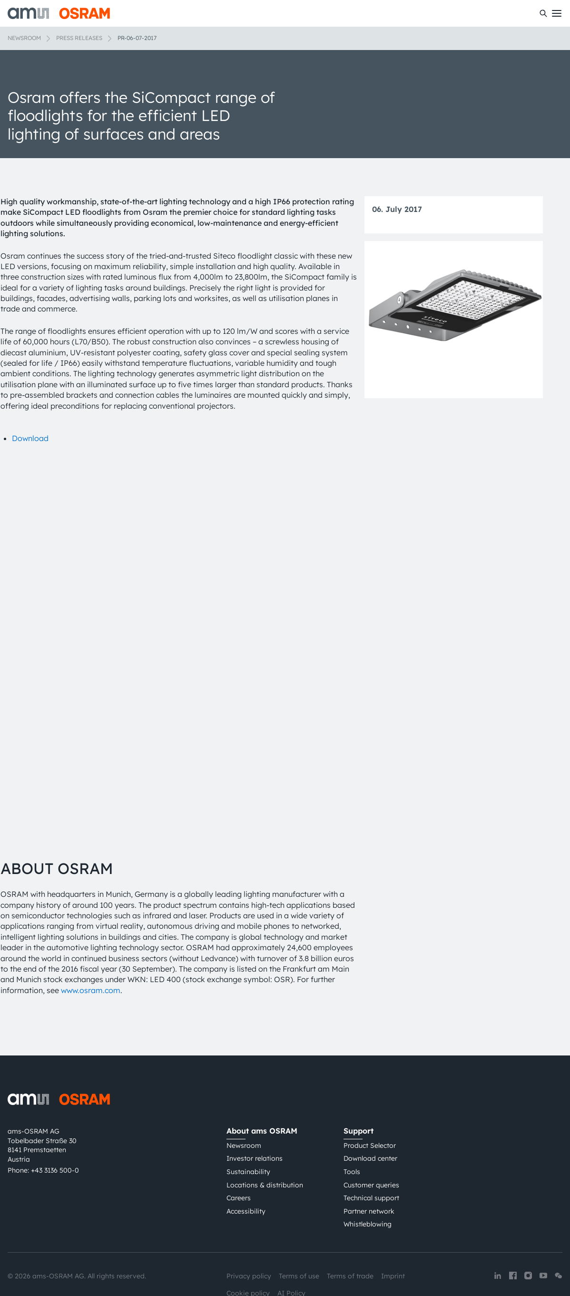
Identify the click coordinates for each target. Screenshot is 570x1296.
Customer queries (371, 1139)
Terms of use (299, 1230)
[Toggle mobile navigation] (556, 13)
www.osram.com (90, 944)
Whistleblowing (368, 1179)
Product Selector (370, 1099)
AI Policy (291, 1247)
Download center (370, 1113)
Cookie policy (248, 1247)
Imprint (393, 1230)
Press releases (79, 37)
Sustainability (248, 1126)
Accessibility (245, 1165)
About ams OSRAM (261, 1085)
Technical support (371, 1152)
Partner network (369, 1165)
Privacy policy (248, 1230)
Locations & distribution (264, 1139)
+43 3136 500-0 (55, 1125)
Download (30, 438)
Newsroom (24, 37)
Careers (238, 1152)
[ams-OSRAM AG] (59, 13)
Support (358, 1085)
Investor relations (254, 1113)
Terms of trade (350, 1230)
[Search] (543, 13)
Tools (352, 1126)
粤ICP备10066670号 (257, 1264)
